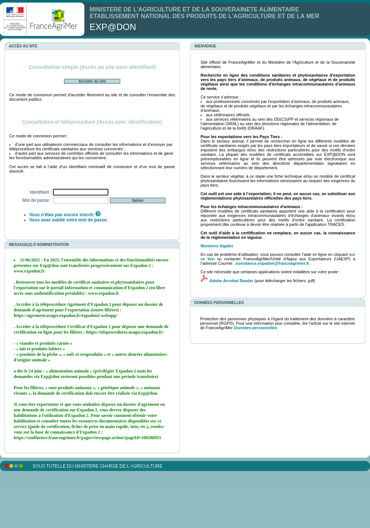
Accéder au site (92, 81)
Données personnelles (255, 327)
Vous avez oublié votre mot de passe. (68, 220)
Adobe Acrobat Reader (231, 280)
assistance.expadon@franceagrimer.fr (272, 263)
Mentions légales (217, 246)
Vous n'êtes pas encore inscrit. (61, 214)
